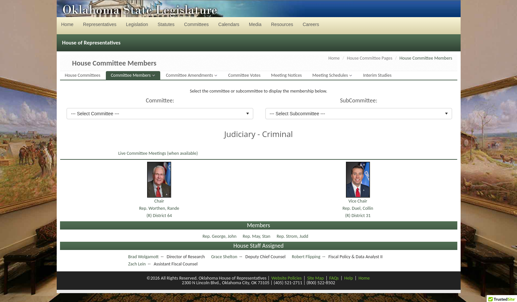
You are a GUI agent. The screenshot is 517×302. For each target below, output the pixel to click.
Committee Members (131, 75)
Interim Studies (377, 75)
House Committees (83, 75)
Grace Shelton (224, 257)
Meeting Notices (286, 75)
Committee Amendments (190, 75)
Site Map (315, 278)
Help (348, 278)
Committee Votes (244, 75)
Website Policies (286, 278)
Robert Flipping (306, 257)
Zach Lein (137, 264)
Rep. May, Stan (257, 236)
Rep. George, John (219, 236)
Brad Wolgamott (143, 257)
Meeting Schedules (330, 75)
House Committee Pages (369, 58)
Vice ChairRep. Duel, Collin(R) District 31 (358, 208)
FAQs (334, 278)
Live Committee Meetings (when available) (157, 153)
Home (334, 58)
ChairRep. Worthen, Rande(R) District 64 (159, 208)
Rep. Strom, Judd (293, 236)
